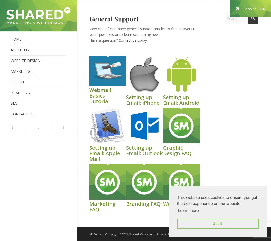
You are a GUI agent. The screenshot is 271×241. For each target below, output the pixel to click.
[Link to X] (13, 127)
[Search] (242, 18)
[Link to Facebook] (38, 127)
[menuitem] (38, 39)
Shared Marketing (141, 234)
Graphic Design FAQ (177, 150)
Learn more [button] (188, 210)
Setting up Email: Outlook (144, 150)
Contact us (128, 40)
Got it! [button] (218, 224)
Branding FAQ (143, 203)
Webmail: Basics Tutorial (101, 96)
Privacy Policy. (166, 234)
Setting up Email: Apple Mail (104, 153)
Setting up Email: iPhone (142, 100)
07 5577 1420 (250, 8)
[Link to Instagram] (64, 127)
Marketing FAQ (102, 206)
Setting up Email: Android (181, 100)
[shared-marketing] (38, 15)
